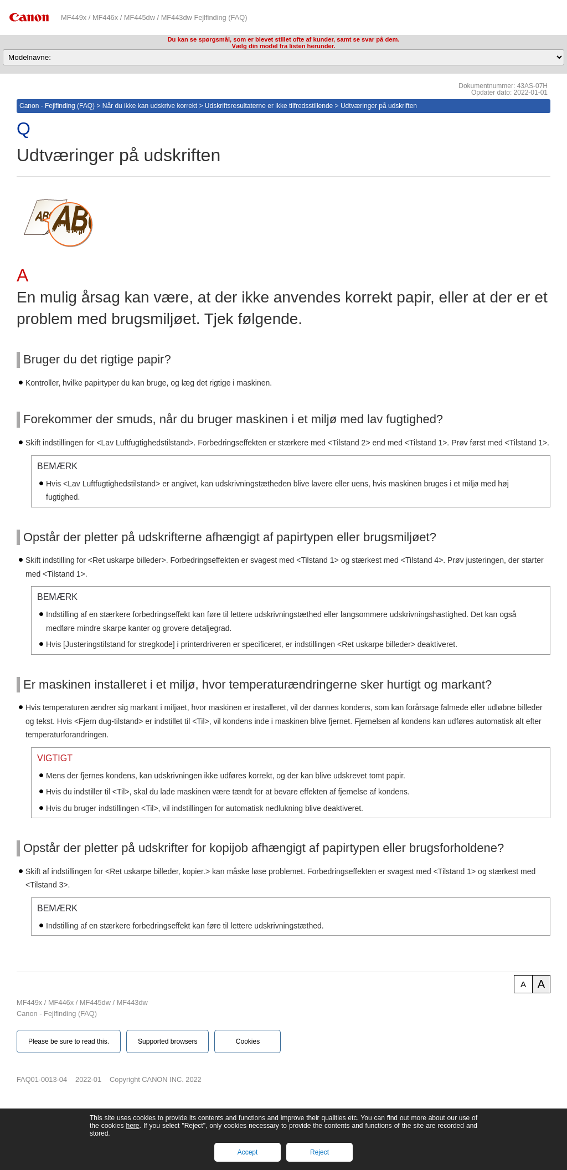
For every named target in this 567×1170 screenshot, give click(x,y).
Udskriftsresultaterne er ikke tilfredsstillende (269, 106)
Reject (319, 1152)
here (132, 1126)
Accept (248, 1152)
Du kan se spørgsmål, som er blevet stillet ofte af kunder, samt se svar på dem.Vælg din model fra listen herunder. (283, 42)
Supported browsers (167, 1041)
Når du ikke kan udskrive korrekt (149, 106)
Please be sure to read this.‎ (68, 1041)
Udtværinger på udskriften (379, 106)
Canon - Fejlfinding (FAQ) (57, 106)
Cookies (248, 1041)
